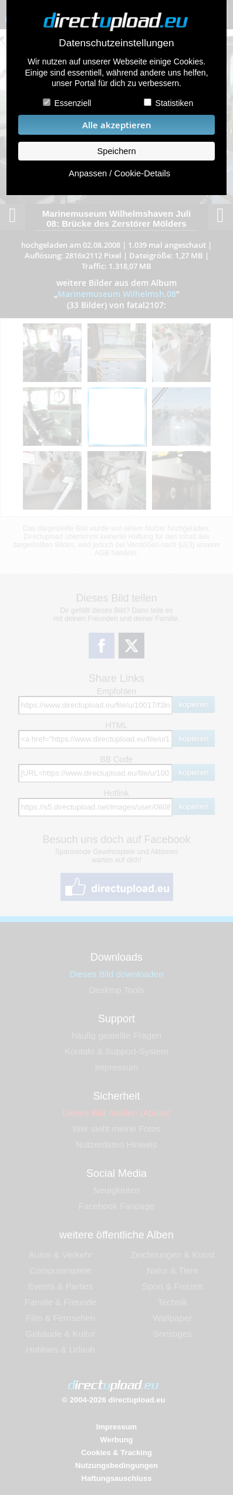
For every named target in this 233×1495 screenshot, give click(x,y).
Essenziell (72, 103)
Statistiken (175, 103)
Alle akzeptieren (116, 125)
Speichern (116, 151)
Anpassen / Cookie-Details (119, 173)
